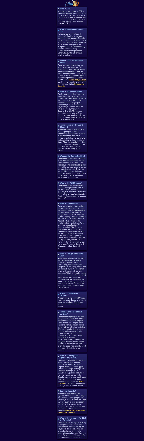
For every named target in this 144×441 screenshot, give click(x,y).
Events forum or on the (75, 410)
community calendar (66, 412)
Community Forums (77, 80)
